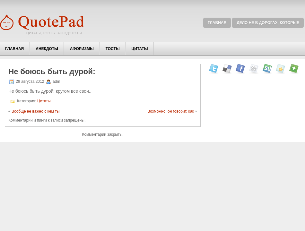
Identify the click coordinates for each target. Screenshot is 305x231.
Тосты (113, 49)
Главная (217, 23)
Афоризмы (82, 49)
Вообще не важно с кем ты (35, 111)
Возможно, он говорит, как (170, 111)
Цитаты (140, 49)
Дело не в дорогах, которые (268, 23)
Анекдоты (47, 49)
